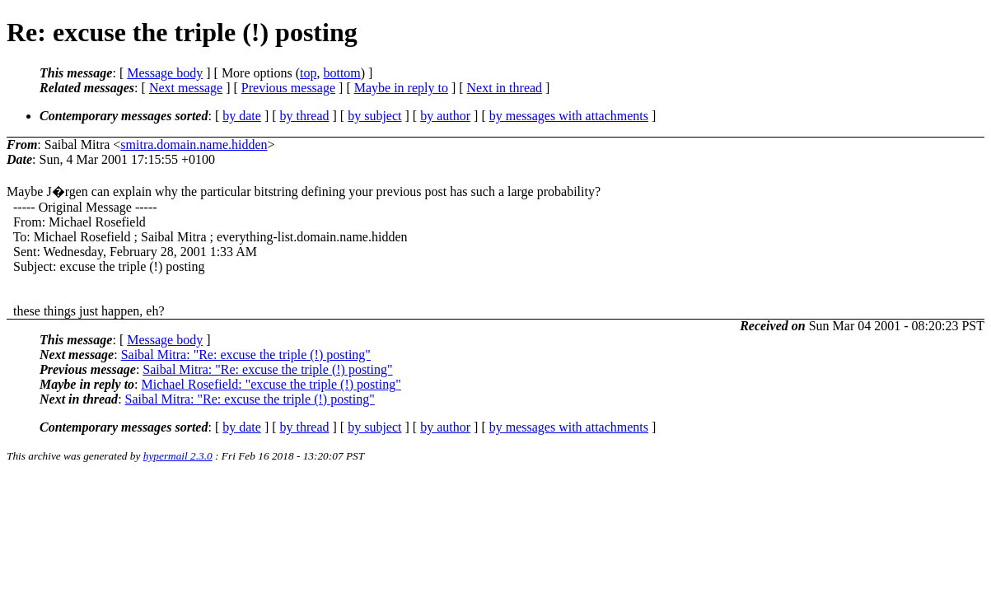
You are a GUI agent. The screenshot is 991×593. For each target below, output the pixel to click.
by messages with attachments (568, 116)
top (308, 73)
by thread (305, 116)
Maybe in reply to (401, 88)
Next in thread (505, 88)
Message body (165, 73)
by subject (374, 116)
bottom (341, 73)
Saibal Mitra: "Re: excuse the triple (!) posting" (246, 355)
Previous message (288, 88)
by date (241, 116)
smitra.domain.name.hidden (193, 145)
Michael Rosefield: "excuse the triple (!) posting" (271, 384)
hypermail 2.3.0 (178, 456)
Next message (185, 88)
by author (445, 116)
